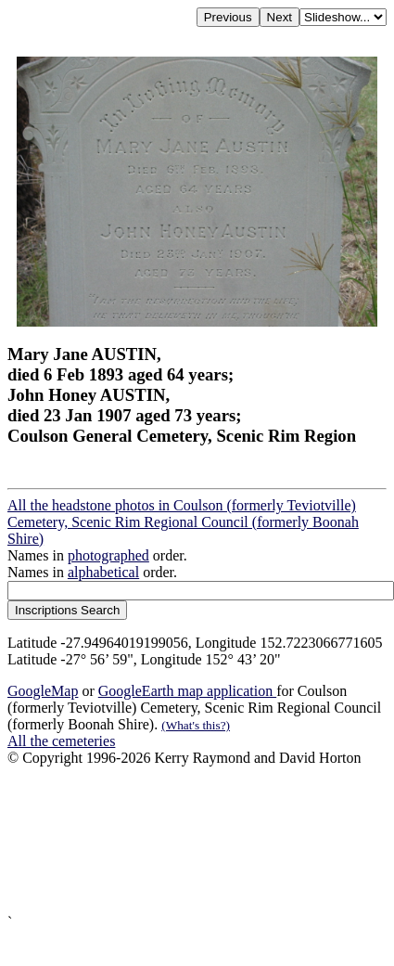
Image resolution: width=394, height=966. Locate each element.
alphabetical (103, 572)
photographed (108, 555)
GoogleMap (42, 691)
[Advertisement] (173, 840)
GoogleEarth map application (187, 691)
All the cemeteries (61, 741)
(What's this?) (195, 725)
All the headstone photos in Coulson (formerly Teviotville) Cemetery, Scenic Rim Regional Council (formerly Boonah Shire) (183, 522)
